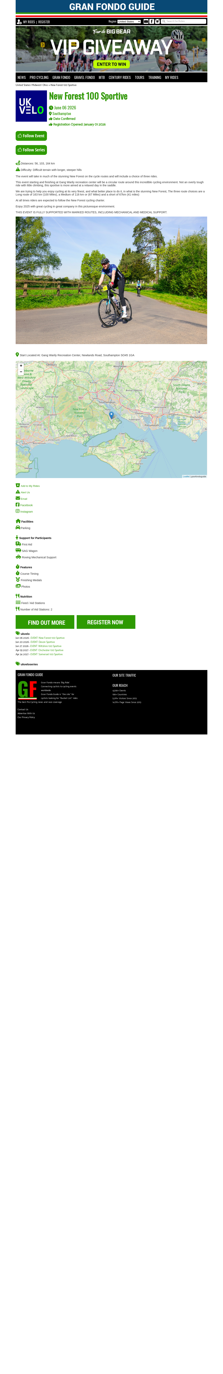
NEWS (22, 77)
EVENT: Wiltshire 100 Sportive (45, 646)
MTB (102, 77)
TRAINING (154, 77)
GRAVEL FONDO (84, 77)
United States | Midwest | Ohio (32, 85)
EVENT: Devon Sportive (43, 642)
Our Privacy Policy (26, 717)
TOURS (139, 77)
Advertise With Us (26, 713)
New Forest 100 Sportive (63, 85)
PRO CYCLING (39, 77)
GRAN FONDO (61, 77)
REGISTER (44, 22)
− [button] (21, 372)
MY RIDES (29, 22)
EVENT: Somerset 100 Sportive (47, 654)
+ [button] (21, 366)
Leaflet (186, 476)
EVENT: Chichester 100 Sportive (46, 650)
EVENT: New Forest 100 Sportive (48, 638)
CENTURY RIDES (120, 77)
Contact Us (23, 709)
